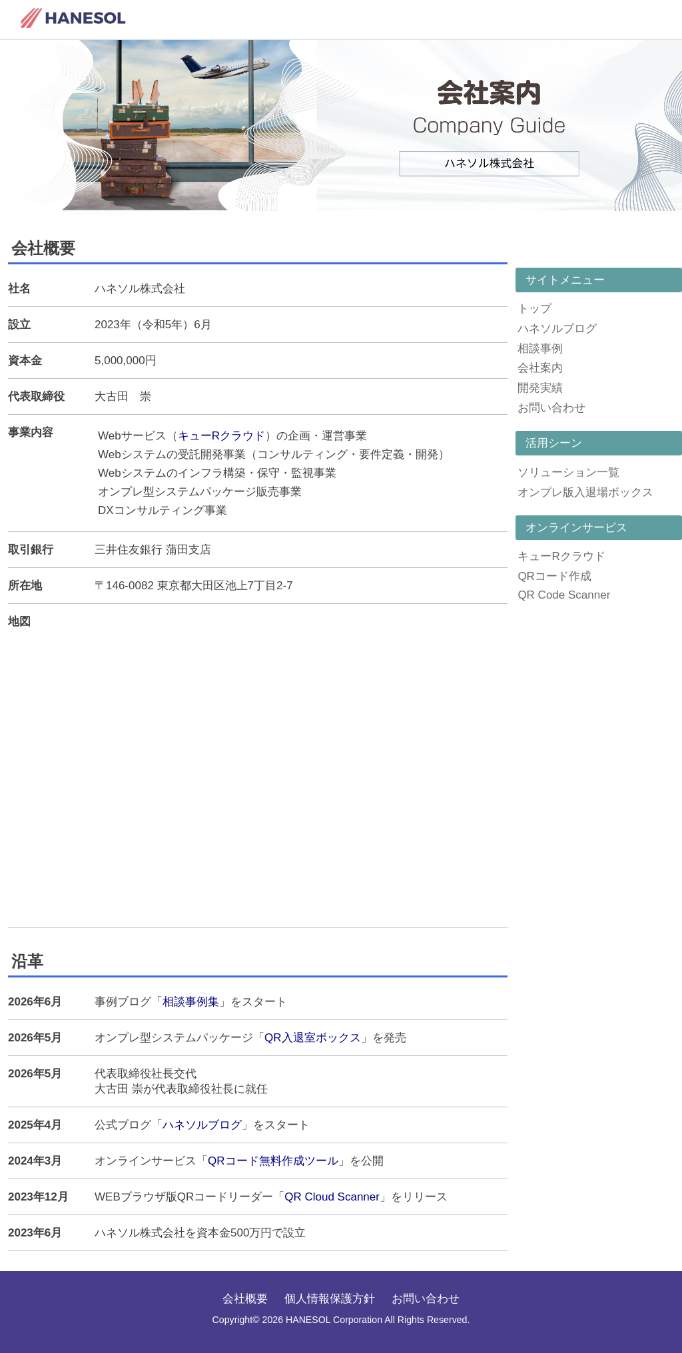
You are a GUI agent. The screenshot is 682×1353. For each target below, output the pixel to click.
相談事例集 (191, 1001)
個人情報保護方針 (329, 1298)
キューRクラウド (221, 435)
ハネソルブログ (202, 1125)
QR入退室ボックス (312, 1037)
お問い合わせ (426, 1298)
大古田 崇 (123, 396)
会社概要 (245, 1298)
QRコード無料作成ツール (273, 1161)
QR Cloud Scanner (332, 1197)
